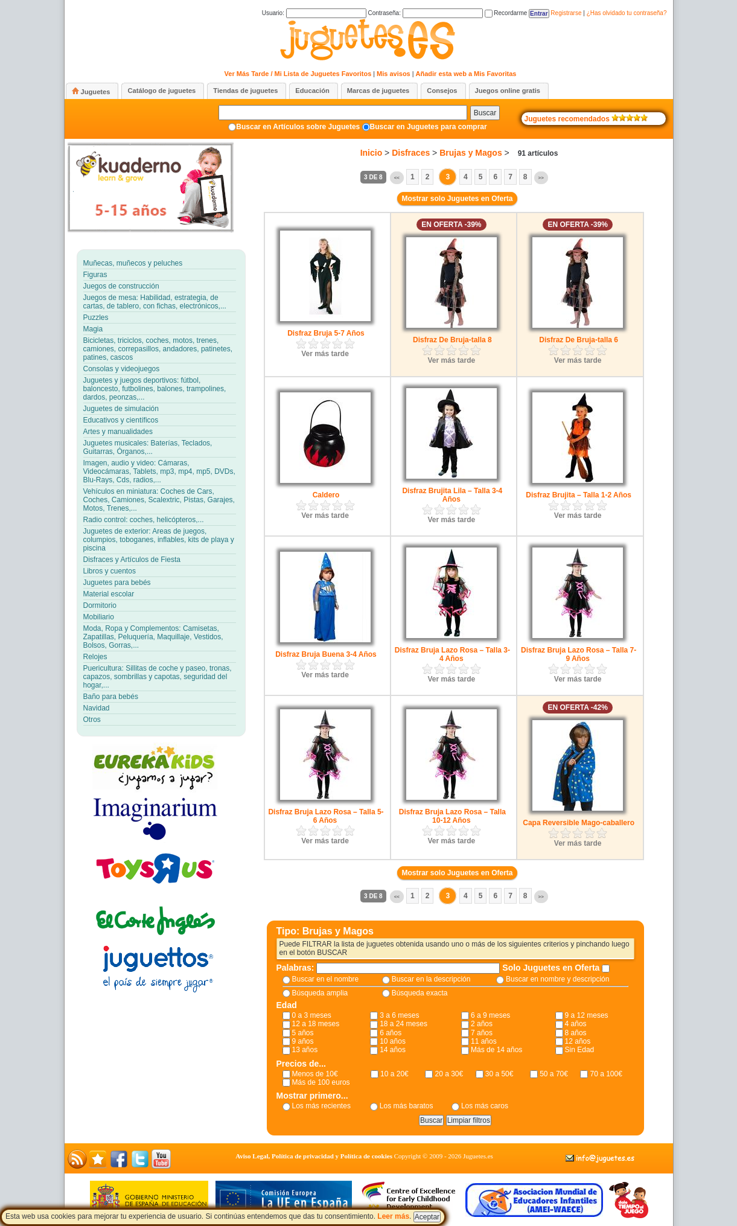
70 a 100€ (606, 1074)
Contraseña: (425, 13)
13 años (305, 1050)
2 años (482, 1024)
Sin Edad (580, 1050)
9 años (303, 1041)
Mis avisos (393, 73)
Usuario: (314, 13)
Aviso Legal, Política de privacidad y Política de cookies (313, 1156)
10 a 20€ (394, 1074)
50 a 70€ (554, 1074)
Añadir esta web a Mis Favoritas (466, 73)
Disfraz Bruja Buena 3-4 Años (326, 654)
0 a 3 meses (311, 1015)
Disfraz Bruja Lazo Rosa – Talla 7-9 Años (578, 654)
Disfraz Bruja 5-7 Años (326, 333)
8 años (576, 1033)
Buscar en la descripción (431, 979)
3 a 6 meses (399, 1015)
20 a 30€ (449, 1074)
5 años (303, 1033)
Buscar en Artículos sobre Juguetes (298, 127)
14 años (393, 1050)
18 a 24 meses (403, 1024)
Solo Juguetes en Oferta (552, 967)
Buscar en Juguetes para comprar (428, 127)
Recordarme (506, 13)
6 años (390, 1033)
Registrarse (565, 13)
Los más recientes (321, 1106)
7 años (482, 1033)
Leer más (393, 1216)
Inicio (371, 153)
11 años (484, 1041)
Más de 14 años (496, 1050)
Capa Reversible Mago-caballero (578, 823)
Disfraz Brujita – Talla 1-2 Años (578, 495)
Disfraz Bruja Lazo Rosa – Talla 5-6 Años (325, 816)
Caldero (326, 495)
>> (541, 177)
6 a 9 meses (490, 1015)
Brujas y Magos (470, 153)
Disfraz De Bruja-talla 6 (578, 340)
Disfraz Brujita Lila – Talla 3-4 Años (452, 495)
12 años (578, 1041)
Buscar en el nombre (325, 979)
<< (397, 177)
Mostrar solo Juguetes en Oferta (456, 198)
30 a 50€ (499, 1074)
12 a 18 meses (316, 1024)
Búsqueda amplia (320, 993)
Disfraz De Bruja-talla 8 (452, 340)
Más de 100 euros (321, 1082)
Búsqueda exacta (420, 993)
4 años (576, 1024)
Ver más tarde (325, 354)
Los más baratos (406, 1106)
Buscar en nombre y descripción (557, 979)
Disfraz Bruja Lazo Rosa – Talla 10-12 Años (452, 816)
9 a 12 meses (586, 1015)
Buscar (485, 113)
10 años (393, 1041)
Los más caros (484, 1106)
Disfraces (411, 153)
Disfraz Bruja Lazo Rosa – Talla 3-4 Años (452, 654)
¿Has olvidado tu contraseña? (627, 13)
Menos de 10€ (315, 1074)
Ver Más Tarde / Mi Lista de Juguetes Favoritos (298, 73)
